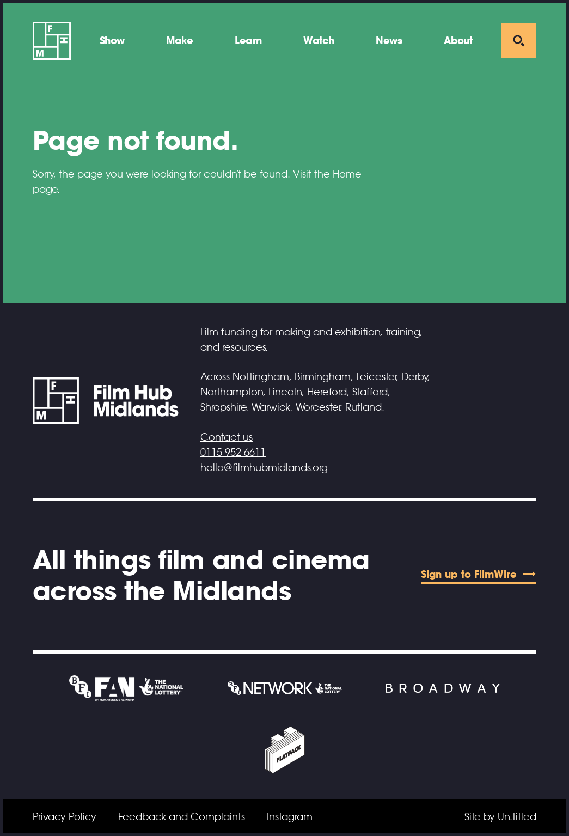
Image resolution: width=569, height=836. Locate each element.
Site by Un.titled (500, 817)
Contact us (226, 437)
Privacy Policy (64, 817)
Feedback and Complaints (181, 817)
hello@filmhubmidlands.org (264, 468)
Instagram (290, 817)
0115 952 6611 (233, 453)
